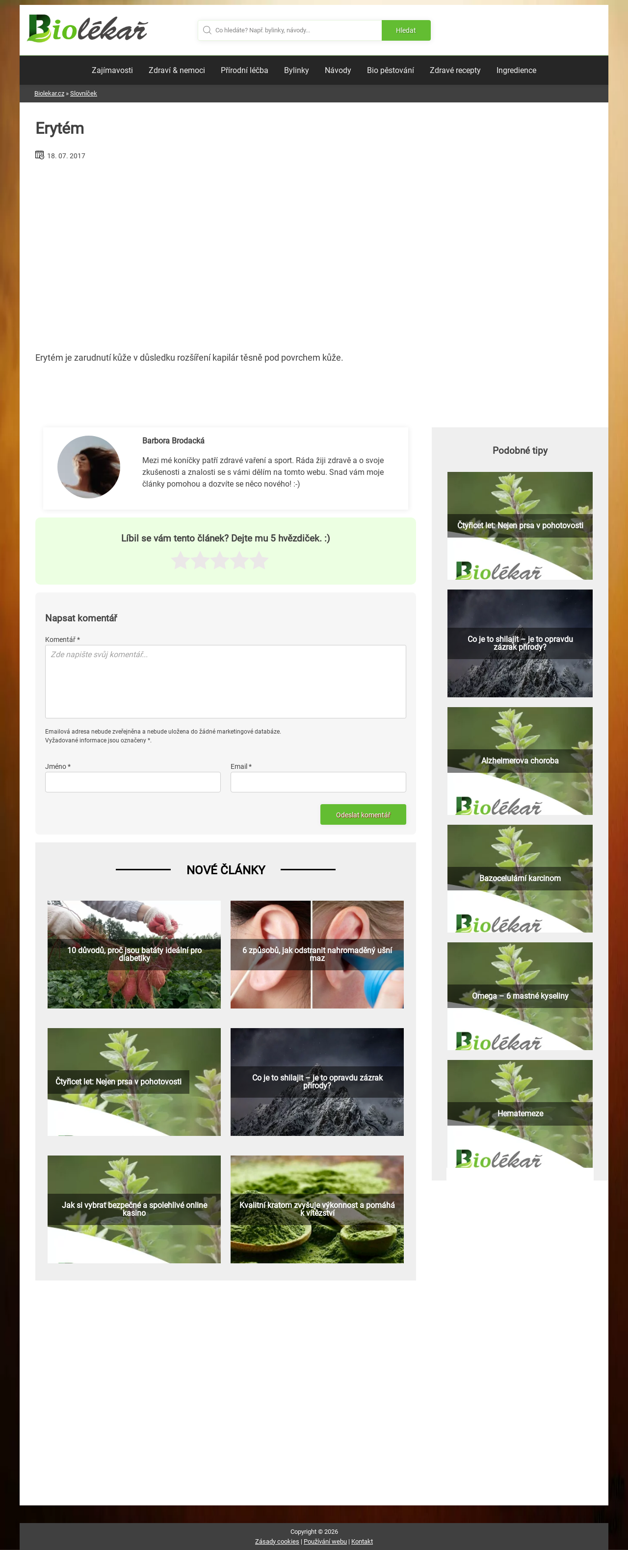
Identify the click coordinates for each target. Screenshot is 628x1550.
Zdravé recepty (455, 70)
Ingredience (516, 70)
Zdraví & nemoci (177, 70)
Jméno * (58, 766)
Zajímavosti (112, 70)
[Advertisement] (225, 251)
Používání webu (325, 1541)
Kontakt (362, 1541)
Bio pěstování (390, 70)
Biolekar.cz (49, 93)
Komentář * (62, 639)
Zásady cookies (277, 1541)
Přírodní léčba (244, 70)
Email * (241, 766)
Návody (338, 70)
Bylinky (296, 70)
